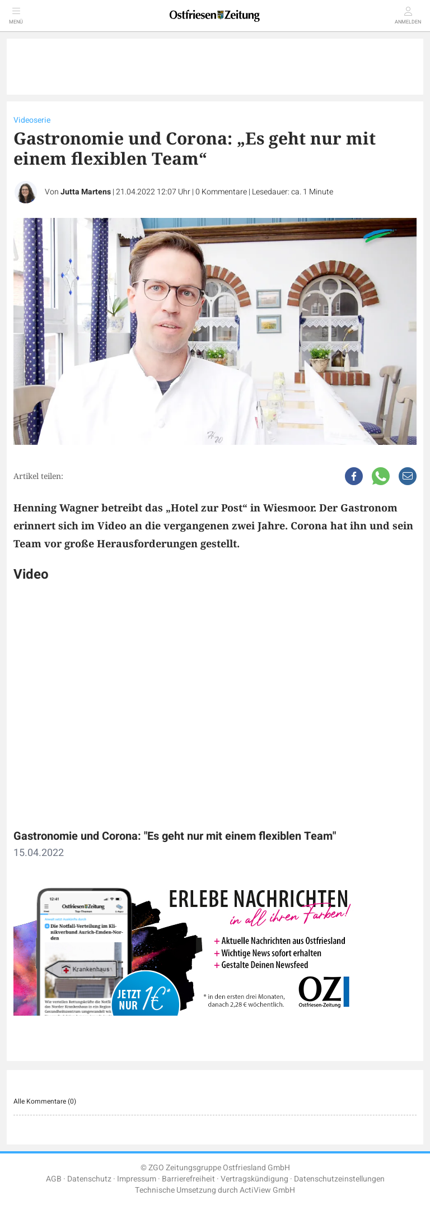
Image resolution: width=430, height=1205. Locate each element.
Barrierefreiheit (188, 1179)
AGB (54, 1179)
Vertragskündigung (254, 1179)
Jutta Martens (85, 192)
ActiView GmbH (267, 1190)
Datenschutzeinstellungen (339, 1179)
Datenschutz (89, 1179)
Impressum (136, 1179)
